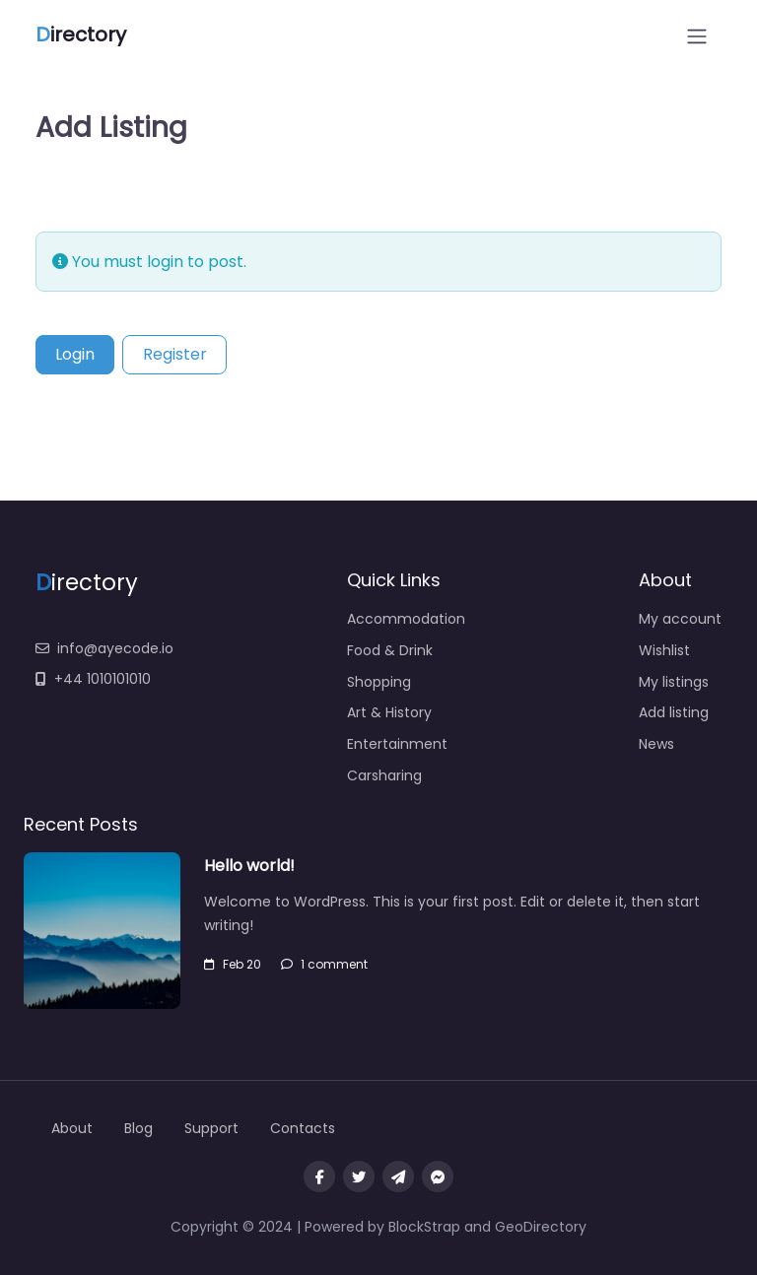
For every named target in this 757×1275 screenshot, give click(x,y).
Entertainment (397, 744)
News (656, 744)
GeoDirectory (540, 1227)
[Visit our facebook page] (319, 1176)
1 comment (324, 964)
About (72, 1128)
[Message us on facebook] (437, 1176)
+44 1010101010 (93, 679)
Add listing (674, 712)
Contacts (302, 1128)
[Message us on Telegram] (398, 1176)
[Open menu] (697, 36)
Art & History (389, 712)
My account (680, 619)
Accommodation (406, 619)
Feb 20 (232, 964)
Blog (138, 1128)
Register (175, 354)
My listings (674, 682)
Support (211, 1128)
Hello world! (249, 865)
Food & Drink (390, 650)
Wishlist (664, 650)
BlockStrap (426, 1227)
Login (75, 354)
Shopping (379, 682)
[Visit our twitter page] (359, 1176)
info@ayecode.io (104, 648)
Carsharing (384, 775)
